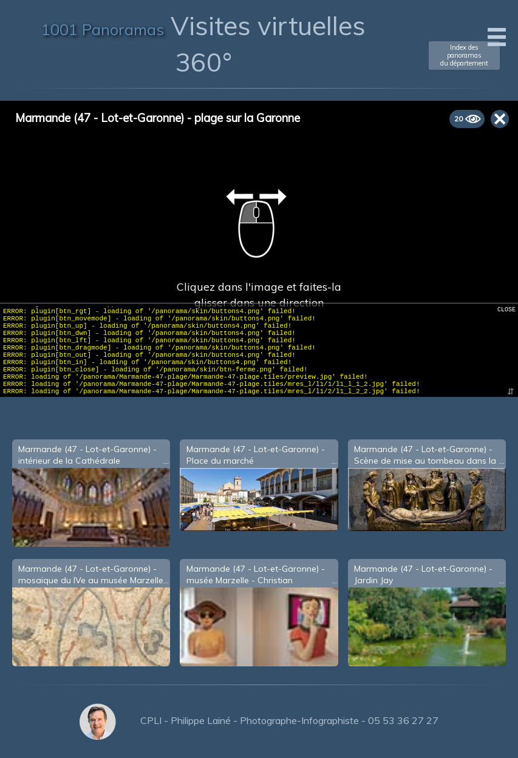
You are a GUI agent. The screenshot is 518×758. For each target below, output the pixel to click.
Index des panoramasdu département (464, 55)
